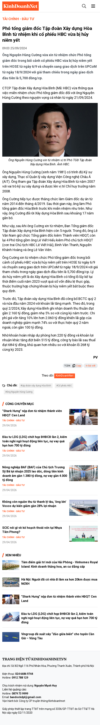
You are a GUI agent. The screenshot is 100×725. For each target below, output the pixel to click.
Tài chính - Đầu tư (18, 19)
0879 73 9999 (20, 693)
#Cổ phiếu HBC (64, 385)
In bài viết (90, 365)
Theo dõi (47, 375)
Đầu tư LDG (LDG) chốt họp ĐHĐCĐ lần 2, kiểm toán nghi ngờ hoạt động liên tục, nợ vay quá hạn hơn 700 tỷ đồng (34, 441)
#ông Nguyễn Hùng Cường (18, 392)
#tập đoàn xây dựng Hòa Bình (35, 385)
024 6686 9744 (24, 673)
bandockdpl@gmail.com (25, 697)
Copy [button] (76, 365)
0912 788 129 (20, 677)
